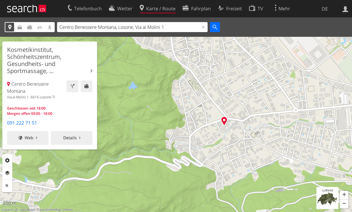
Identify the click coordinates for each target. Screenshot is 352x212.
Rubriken (7, 160)
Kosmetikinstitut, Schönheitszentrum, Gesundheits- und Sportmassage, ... (34, 60)
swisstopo (27, 210)
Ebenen (7, 173)
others (68, 210)
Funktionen (7, 186)
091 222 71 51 (22, 123)
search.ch (11, 210)
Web (29, 137)
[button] (344, 195)
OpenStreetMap (49, 210)
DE (325, 9)
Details (70, 137)
